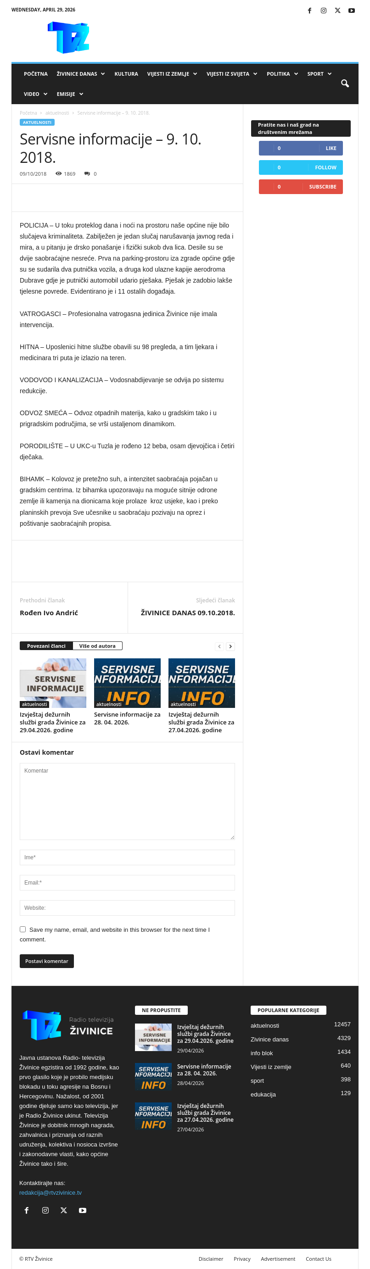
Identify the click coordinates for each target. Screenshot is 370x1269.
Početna (36, 73)
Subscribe (322, 186)
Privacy (242, 1258)
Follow (325, 167)
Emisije (70, 94)
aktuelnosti (57, 113)
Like (331, 148)
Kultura (126, 73)
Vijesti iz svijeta (232, 74)
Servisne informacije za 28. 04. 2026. (127, 718)
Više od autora (97, 645)
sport (257, 1080)
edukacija (263, 1094)
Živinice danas (81, 74)
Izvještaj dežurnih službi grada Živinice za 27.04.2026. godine (201, 722)
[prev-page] (219, 646)
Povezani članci (46, 645)
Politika (282, 74)
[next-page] (230, 646)
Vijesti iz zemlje (172, 74)
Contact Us (318, 1258)
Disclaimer (211, 1258)
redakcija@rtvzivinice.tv (50, 1192)
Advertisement (278, 1258)
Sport (320, 74)
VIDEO (36, 94)
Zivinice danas (270, 1039)
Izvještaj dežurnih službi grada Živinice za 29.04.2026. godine (53, 722)
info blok (262, 1053)
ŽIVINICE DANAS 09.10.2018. (188, 612)
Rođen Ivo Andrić (49, 612)
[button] (345, 84)
